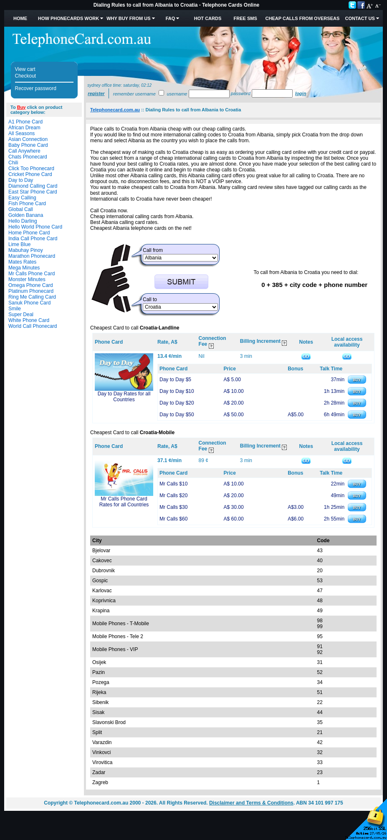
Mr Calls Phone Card (31, 274)
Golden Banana (25, 215)
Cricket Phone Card (30, 174)
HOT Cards (207, 18)
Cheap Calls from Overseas (303, 18)
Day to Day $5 (175, 379)
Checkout (25, 76)
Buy (21, 107)
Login (300, 93)
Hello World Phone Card (35, 227)
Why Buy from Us (128, 18)
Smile (14, 309)
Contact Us (359, 18)
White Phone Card (28, 320)
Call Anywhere (24, 151)
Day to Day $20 (176, 403)
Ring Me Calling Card (32, 297)
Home (20, 18)
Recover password (35, 88)
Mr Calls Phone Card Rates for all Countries (124, 502)
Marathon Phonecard (31, 256)
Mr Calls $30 (173, 507)
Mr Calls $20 (173, 495)
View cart (25, 69)
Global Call (20, 209)
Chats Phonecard (27, 157)
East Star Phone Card (32, 192)
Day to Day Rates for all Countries (124, 396)
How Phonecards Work (68, 18)
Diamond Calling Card (32, 186)
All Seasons (21, 133)
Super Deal (20, 314)
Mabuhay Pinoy (25, 250)
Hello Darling (22, 221)
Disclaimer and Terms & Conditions (251, 803)
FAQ (170, 18)
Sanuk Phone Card (29, 303)
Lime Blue (19, 244)
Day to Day (20, 180)
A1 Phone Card (25, 122)
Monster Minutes (27, 279)
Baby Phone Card (28, 145)
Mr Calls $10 (173, 484)
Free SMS (245, 18)
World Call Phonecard (32, 326)
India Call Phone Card (32, 238)
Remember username (134, 93)
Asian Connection (28, 139)
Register (96, 93)
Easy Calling (22, 198)
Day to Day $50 (176, 414)
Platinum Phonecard (30, 291)
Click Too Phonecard (31, 168)
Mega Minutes (24, 268)
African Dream (24, 128)
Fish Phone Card (27, 203)
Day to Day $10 (176, 391)
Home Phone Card (29, 233)
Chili (13, 163)
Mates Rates (22, 262)
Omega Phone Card (30, 285)
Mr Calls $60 (173, 519)
